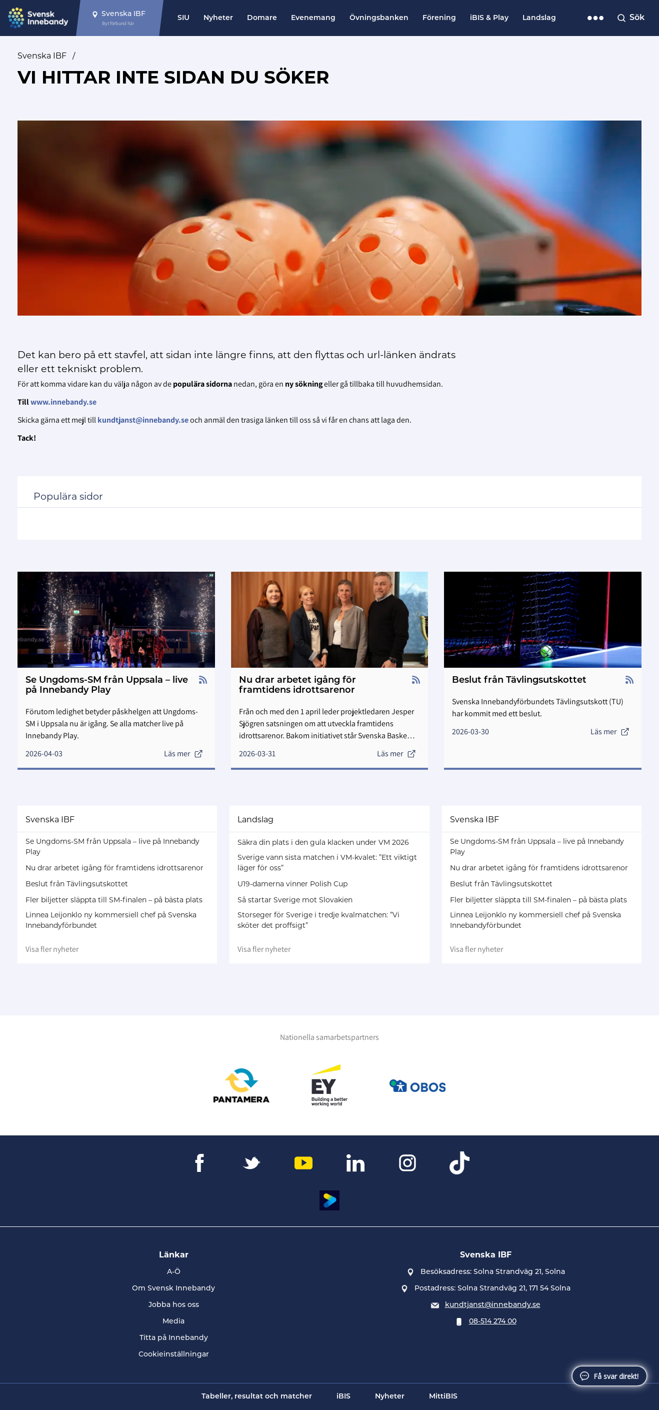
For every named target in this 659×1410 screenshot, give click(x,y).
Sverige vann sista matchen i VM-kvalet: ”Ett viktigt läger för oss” (327, 862)
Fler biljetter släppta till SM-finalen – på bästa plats (114, 899)
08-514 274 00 (492, 1321)
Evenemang (313, 18)
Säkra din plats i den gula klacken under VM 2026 (323, 842)
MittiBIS (443, 1396)
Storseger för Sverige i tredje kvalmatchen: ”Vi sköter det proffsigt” (319, 920)
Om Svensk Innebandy (173, 1288)
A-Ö (173, 1272)
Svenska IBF (42, 56)
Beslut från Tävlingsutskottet (77, 883)
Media (173, 1321)
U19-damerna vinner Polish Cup (293, 883)
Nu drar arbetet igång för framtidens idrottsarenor (115, 867)
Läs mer (183, 753)
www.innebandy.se (63, 402)
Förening (439, 18)
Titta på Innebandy (174, 1338)
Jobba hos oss (173, 1305)
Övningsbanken (379, 18)
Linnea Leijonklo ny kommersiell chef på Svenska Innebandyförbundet (111, 920)
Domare (262, 18)
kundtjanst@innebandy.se (492, 1305)
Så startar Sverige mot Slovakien (295, 899)
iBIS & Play (489, 18)
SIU (184, 18)
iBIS (343, 1396)
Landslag (539, 18)
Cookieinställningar (173, 1354)
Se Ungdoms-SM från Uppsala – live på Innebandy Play (113, 846)
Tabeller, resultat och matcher (257, 1396)
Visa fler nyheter (52, 949)
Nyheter (218, 18)
